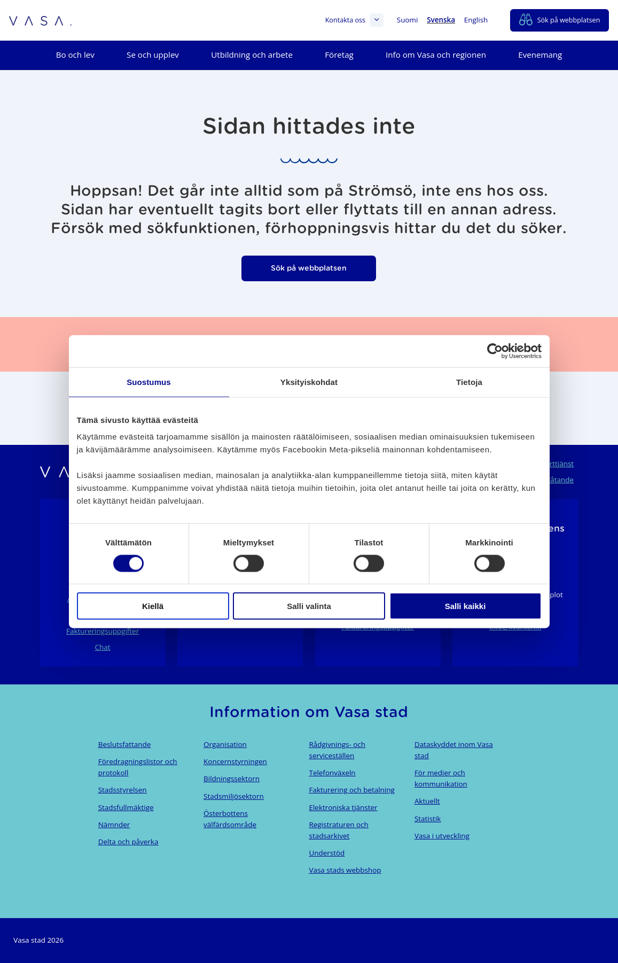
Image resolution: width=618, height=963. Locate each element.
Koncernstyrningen (235, 761)
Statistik (427, 818)
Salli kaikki (465, 606)
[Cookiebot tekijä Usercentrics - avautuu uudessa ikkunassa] (495, 351)
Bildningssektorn (232, 778)
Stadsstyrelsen (122, 790)
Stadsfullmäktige (126, 807)
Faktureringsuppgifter (102, 631)
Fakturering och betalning (351, 790)
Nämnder (114, 824)
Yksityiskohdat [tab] (309, 381)
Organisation (225, 744)
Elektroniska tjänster (343, 807)
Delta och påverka (128, 841)
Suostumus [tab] (149, 381)
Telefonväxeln (332, 772)
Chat (103, 647)
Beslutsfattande (124, 744)
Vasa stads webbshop (345, 870)
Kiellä (152, 606)
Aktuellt (427, 801)
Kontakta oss (354, 20)
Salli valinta (309, 606)
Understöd (327, 853)
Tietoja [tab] (469, 381)
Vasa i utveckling (442, 836)
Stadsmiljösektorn (234, 796)
